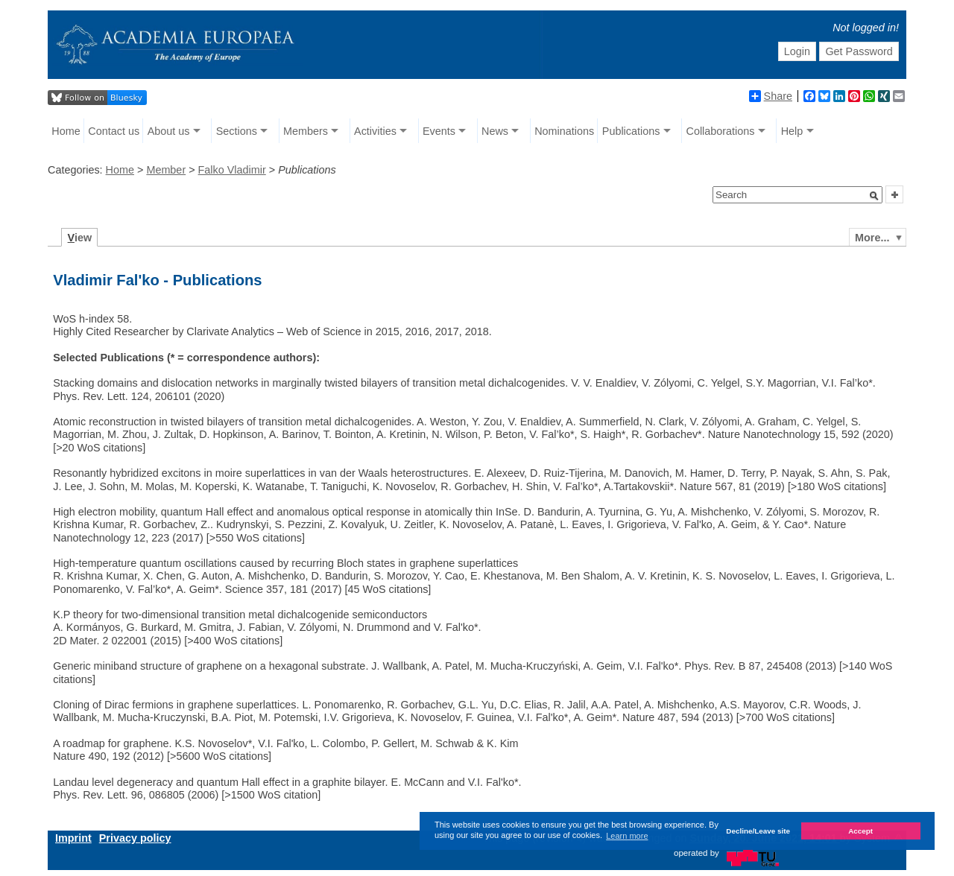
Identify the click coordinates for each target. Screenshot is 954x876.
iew (80, 238)
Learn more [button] (627, 835)
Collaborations (720, 131)
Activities (375, 131)
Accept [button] (860, 831)
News (494, 131)
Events (439, 131)
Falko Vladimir (232, 170)
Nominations (564, 131)
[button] (874, 196)
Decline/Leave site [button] (758, 831)
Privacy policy (135, 838)
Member (166, 170)
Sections (236, 131)
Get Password (858, 51)
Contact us (113, 131)
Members (305, 131)
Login (797, 51)
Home (65, 131)
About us (169, 131)
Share (770, 96)
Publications (631, 131)
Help (792, 131)
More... (872, 238)
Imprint (73, 838)
